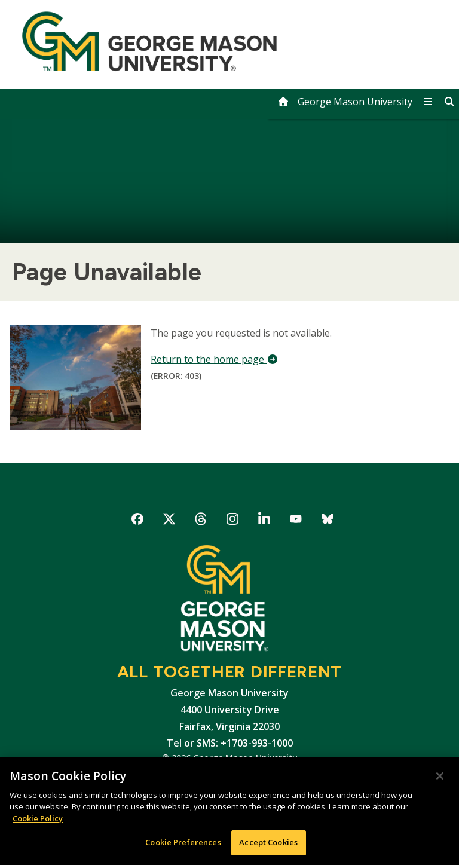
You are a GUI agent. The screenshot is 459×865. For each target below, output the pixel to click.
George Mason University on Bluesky (327, 521)
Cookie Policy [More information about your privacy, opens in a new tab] (38, 818)
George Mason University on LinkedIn (264, 521)
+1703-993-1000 (257, 743)
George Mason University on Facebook (137, 521)
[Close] (440, 776)
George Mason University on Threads (201, 521)
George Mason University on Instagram (232, 521)
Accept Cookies (268, 843)
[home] (345, 101)
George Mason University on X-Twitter (169, 521)
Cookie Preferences (183, 843)
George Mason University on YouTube (296, 521)
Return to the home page (215, 359)
